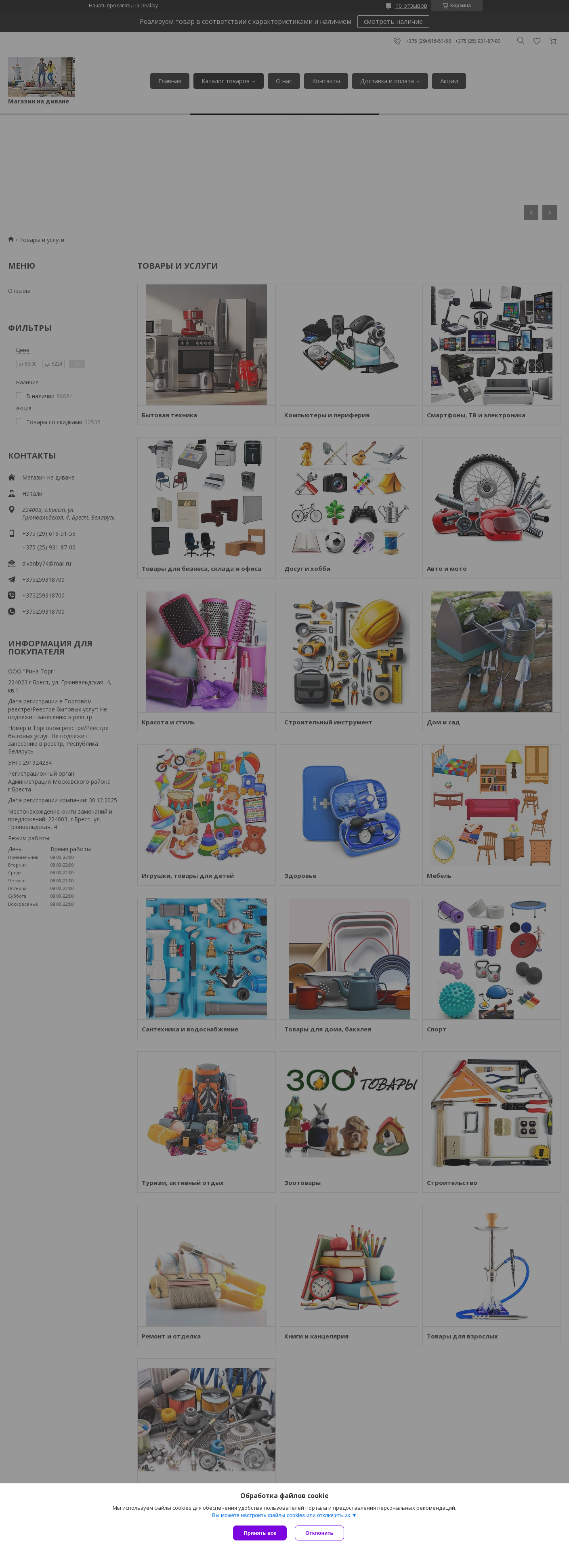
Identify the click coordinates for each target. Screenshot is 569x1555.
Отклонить (319, 1533)
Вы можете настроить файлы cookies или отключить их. (282, 1515)
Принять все (260, 1533)
